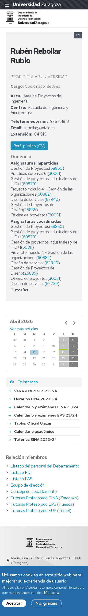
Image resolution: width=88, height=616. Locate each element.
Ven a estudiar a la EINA (35, 391)
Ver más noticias (24, 328)
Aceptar (14, 603)
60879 (29, 183)
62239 (52, 283)
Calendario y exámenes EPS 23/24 (45, 415)
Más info (51, 592)
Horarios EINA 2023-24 (35, 399)
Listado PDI (21, 472)
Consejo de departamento (34, 491)
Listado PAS (21, 478)
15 (34, 352)
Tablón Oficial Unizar (33, 423)
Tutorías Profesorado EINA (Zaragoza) (44, 497)
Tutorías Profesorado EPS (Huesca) (42, 504)
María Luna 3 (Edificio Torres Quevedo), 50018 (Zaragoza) (46, 560)
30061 (54, 173)
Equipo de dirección (28, 485)
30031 (54, 215)
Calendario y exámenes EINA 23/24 (46, 407)
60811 (27, 247)
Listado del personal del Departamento (45, 466)
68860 (56, 168)
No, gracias (46, 603)
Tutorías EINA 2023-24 (35, 439)
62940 (52, 199)
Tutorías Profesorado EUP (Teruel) (41, 510)
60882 (44, 194)
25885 (30, 209)
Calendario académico (34, 431)
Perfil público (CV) (29, 146)
